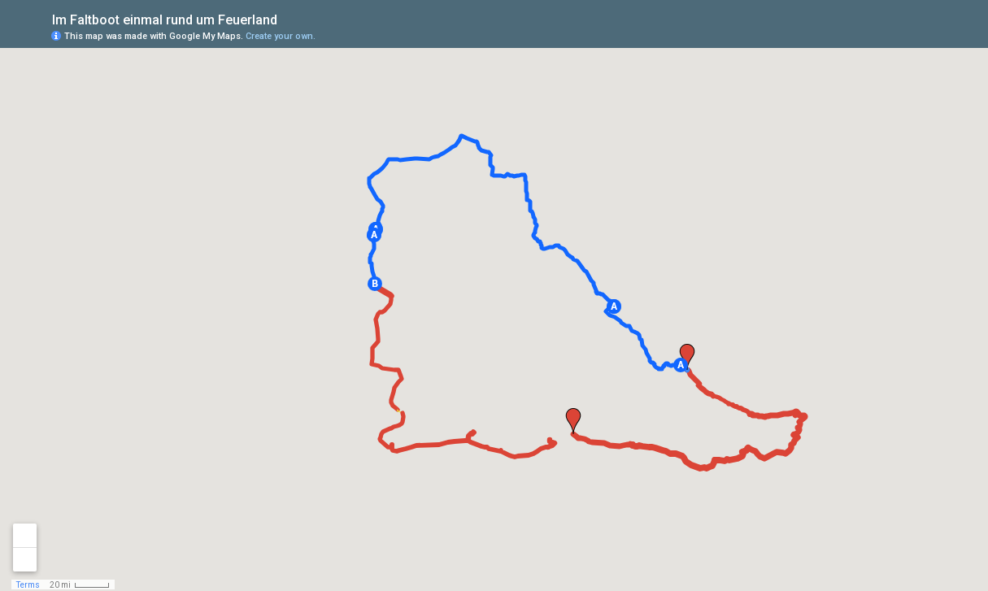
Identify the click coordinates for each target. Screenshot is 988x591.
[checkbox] (290, 18)
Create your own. (281, 36)
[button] (680, 365)
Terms (28, 584)
